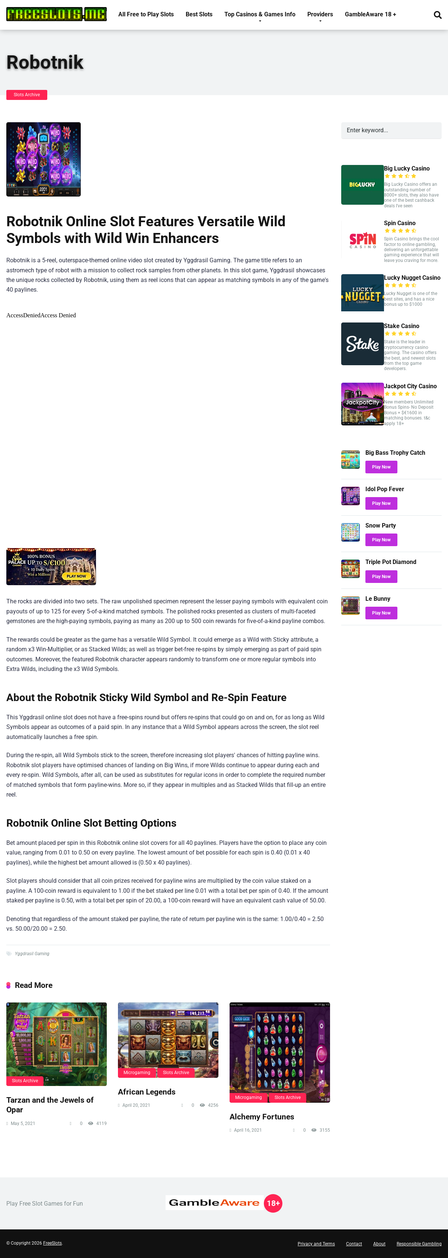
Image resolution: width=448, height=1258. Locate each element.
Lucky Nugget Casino (412, 277)
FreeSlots (52, 1243)
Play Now (381, 467)
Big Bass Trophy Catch (395, 452)
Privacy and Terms (316, 1243)
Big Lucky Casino (407, 168)
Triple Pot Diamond (390, 561)
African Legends (147, 1091)
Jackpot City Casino (410, 386)
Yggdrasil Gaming (32, 953)
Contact (354, 1243)
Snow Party (380, 525)
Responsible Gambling (419, 1243)
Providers (320, 14)
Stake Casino (401, 326)
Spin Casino (400, 223)
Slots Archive (27, 94)
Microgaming (137, 1072)
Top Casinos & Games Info (259, 14)
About (379, 1243)
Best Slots (199, 14)
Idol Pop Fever (384, 489)
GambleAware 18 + (370, 14)
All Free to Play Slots (146, 14)
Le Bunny (377, 598)
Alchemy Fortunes (262, 1116)
